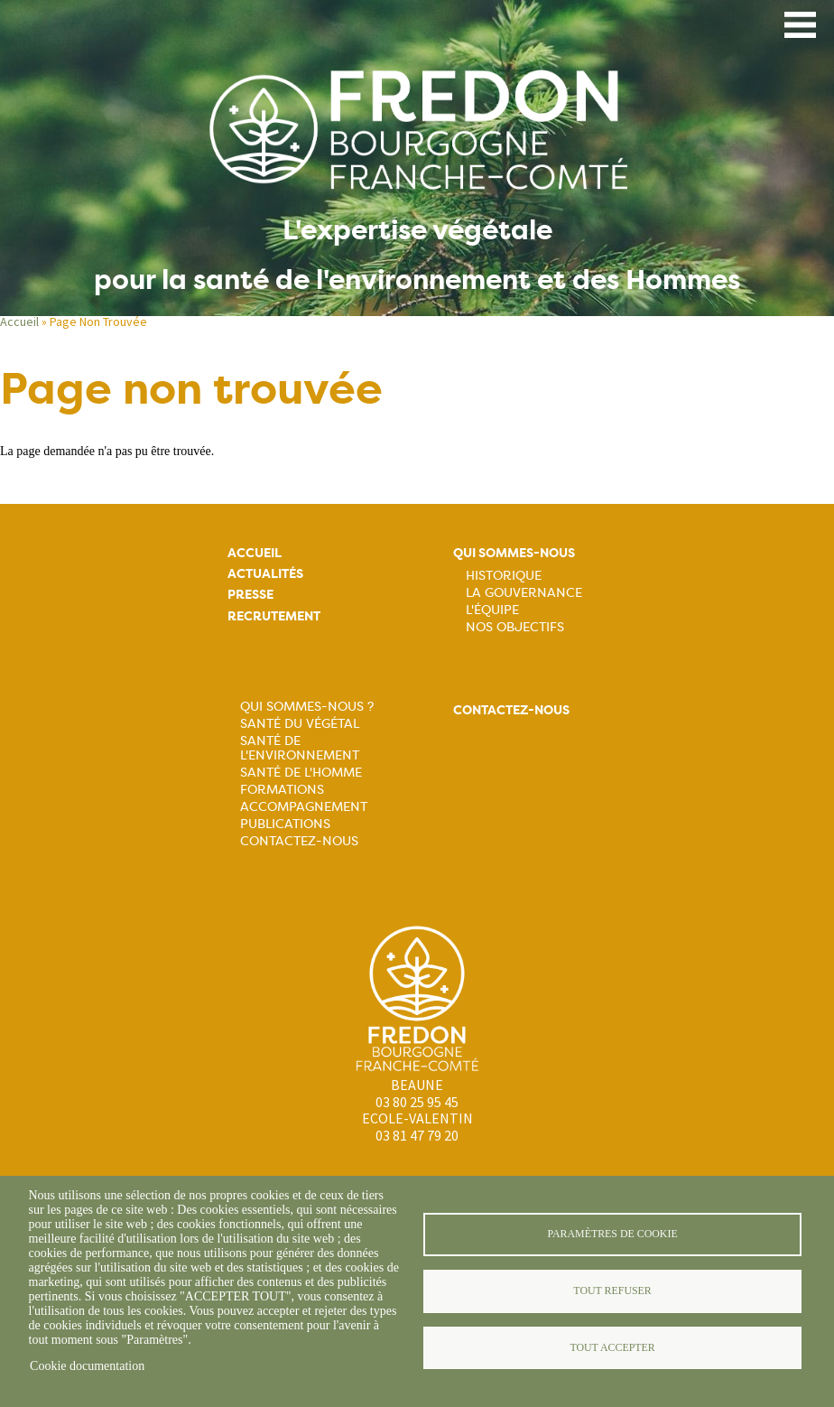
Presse (250, 594)
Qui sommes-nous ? (307, 706)
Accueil (19, 321)
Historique (504, 575)
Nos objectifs (515, 627)
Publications (285, 823)
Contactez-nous (299, 841)
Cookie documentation (87, 1366)
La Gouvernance (524, 592)
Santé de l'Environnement (299, 747)
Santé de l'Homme (301, 772)
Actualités (265, 573)
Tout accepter (612, 1347)
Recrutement (273, 616)
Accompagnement (303, 806)
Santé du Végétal (299, 723)
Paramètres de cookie (612, 1233)
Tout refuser (612, 1290)
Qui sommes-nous (514, 553)
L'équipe (492, 609)
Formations (282, 789)
